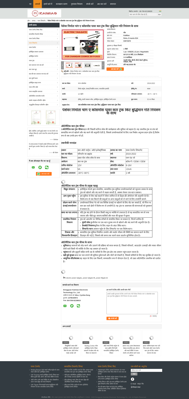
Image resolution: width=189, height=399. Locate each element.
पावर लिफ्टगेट (41, 21)
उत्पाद (33, 21)
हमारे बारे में (48, 4)
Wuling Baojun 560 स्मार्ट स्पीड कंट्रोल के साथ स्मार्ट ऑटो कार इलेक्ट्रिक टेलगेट (45, 371)
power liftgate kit (102, 278)
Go (159, 15)
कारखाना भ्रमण (61, 4)
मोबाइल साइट (135, 387)
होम (28, 21)
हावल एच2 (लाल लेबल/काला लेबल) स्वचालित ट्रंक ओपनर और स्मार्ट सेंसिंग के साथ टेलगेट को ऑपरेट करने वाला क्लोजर (131, 350)
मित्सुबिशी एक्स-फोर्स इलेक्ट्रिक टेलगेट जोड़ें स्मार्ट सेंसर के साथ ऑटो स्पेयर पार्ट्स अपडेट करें (71, 349)
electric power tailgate (74, 278)
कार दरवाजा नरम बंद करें (36, 65)
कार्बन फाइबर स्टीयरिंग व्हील (37, 100)
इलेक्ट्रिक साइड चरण (35, 83)
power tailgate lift (89, 278)
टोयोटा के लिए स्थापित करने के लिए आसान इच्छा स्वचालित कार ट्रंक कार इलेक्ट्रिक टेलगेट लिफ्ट (78, 371)
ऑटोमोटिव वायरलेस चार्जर (37, 96)
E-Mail (133, 384)
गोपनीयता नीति (45, 397)
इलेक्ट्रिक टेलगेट (33, 56)
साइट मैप (140, 384)
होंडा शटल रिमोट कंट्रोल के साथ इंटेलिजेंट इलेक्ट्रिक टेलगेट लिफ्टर (76, 386)
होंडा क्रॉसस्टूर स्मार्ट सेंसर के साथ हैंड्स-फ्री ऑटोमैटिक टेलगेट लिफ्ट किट (76, 381)
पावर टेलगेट (32, 47)
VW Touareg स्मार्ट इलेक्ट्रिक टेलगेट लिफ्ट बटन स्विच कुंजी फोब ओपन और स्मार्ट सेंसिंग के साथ (45, 376)
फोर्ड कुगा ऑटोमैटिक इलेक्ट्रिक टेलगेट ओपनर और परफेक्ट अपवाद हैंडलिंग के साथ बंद (77, 376)
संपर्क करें (89, 4)
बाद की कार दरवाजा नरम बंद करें (38, 74)
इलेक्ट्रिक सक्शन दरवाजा (36, 52)
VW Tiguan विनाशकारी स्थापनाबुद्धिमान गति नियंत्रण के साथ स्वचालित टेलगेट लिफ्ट (44, 386)
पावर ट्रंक (31, 61)
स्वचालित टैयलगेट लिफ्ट (36, 34)
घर (30, 4)
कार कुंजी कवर (33, 78)
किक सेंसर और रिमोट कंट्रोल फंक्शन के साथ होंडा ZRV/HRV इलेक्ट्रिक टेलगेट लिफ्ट (112, 378)
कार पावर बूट (33, 69)
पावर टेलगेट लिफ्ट (34, 38)
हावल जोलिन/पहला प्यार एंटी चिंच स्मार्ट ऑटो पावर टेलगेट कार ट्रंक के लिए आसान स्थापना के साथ (151, 349)
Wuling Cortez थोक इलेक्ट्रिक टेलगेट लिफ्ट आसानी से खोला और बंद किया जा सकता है (91, 349)
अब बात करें (101, 4)
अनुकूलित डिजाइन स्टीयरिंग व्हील (38, 105)
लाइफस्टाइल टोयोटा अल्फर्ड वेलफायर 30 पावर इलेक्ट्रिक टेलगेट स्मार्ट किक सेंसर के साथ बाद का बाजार (112, 372)
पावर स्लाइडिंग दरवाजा (35, 91)
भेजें (134, 374)
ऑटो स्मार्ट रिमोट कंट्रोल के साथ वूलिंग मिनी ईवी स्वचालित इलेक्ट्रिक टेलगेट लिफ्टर (111, 349)
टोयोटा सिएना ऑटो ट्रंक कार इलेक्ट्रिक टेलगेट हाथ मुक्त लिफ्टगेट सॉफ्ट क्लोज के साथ (112, 383)
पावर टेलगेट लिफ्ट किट (35, 30)
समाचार (113, 4)
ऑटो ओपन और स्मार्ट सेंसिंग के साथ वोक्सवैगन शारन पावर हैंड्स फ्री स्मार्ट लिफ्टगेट (45, 381)
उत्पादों (37, 4)
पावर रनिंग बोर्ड (33, 87)
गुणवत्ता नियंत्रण (76, 4)
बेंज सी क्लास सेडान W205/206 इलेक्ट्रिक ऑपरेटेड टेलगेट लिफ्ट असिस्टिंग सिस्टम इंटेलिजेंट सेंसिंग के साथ (112, 389)
